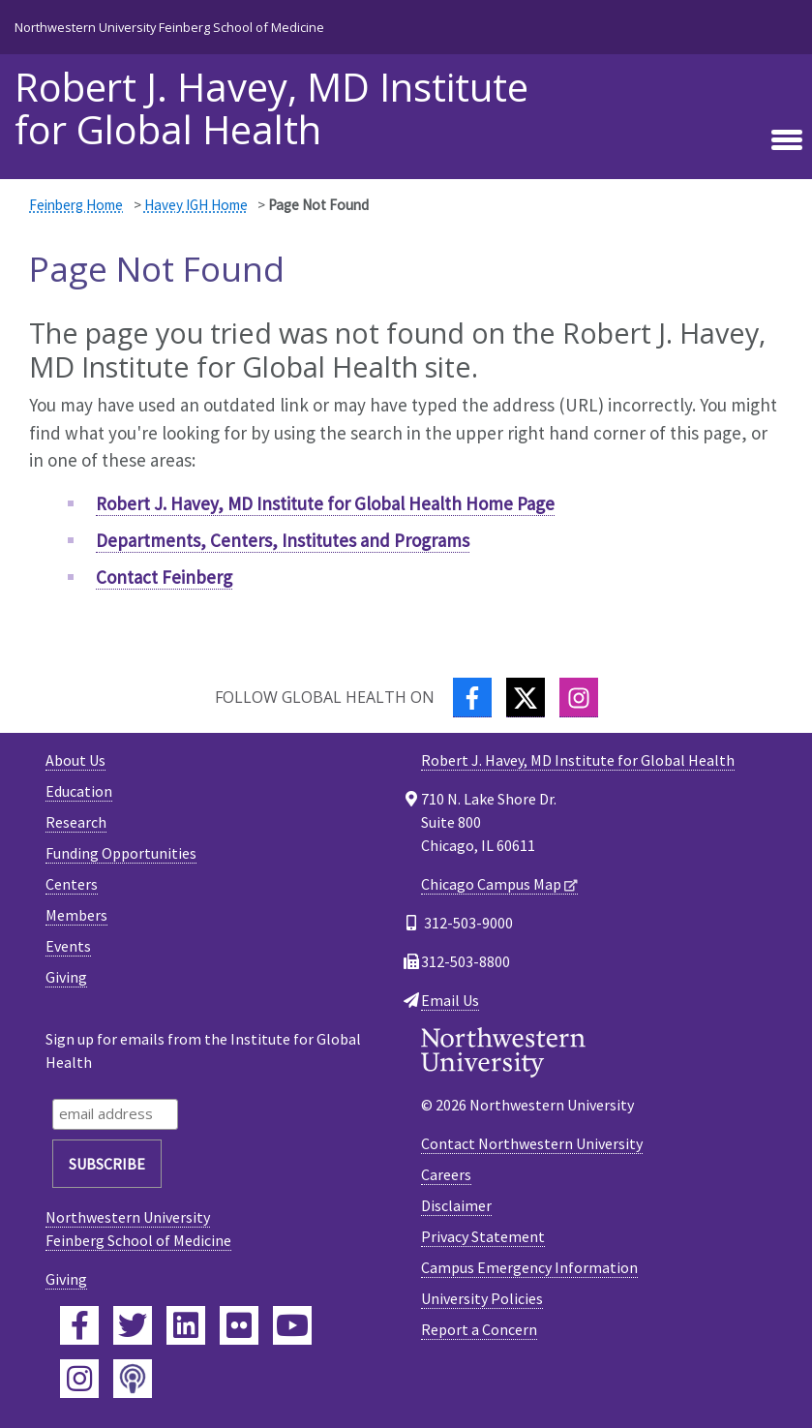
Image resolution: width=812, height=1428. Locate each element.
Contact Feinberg (164, 577)
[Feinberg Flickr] (239, 1325)
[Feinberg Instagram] (79, 1378)
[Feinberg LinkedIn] (185, 1325)
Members (76, 915)
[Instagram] (578, 697)
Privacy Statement (483, 1236)
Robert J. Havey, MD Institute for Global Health (271, 108)
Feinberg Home (76, 205)
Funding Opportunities (120, 853)
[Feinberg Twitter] (132, 1325)
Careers (446, 1174)
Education (78, 791)
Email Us (450, 1000)
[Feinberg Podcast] (132, 1378)
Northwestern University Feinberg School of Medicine (169, 27)
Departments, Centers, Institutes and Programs (282, 540)
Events (68, 946)
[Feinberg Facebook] (79, 1325)
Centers (71, 884)
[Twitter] (525, 697)
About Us (75, 760)
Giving (66, 977)
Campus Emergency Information (529, 1267)
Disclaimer (456, 1205)
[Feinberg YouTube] (292, 1325)
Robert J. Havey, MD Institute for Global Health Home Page (325, 503)
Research (75, 822)
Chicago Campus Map (491, 884)
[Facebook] (472, 697)
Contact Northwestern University (532, 1143)
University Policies (482, 1298)
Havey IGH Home (196, 205)
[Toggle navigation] (786, 140)
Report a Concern (479, 1329)
